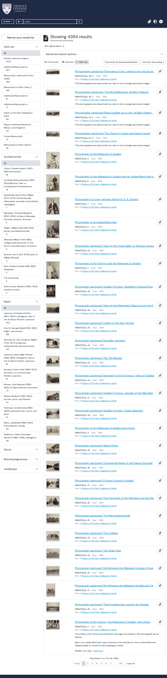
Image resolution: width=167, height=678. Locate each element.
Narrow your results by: (21, 37)
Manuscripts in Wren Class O (17, 89)
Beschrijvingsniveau (16, 459)
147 (121, 663)
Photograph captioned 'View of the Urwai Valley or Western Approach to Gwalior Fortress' (115, 245)
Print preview (52, 62)
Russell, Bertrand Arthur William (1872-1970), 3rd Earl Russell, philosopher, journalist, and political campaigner (21, 201)
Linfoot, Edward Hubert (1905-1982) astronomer (19, 171)
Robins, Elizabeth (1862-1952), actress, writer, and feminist (18, 399)
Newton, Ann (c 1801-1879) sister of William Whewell (21, 257)
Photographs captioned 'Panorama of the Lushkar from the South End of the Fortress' (115, 71)
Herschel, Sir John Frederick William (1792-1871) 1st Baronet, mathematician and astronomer (20, 344)
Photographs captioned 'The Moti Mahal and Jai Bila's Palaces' (112, 92)
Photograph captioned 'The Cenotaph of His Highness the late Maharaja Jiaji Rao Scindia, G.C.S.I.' (115, 498)
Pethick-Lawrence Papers (16, 60)
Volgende (130, 663)
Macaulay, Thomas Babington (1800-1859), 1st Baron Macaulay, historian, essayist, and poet (19, 217)
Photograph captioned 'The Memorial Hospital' (102, 515)
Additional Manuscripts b (16, 97)
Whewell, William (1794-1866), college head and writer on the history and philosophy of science (20, 244)
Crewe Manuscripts (13, 138)
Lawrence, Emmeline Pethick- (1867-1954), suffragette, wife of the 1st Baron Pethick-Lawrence (19, 318)
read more (98, 650)
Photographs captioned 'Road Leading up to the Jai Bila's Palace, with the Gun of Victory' (115, 112)
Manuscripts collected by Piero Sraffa (19, 78)
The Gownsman (11, 279)
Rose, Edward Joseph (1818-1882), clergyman (20, 269)
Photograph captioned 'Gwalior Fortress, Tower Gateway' (109, 410)
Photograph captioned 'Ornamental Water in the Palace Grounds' (114, 463)
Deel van (9, 46)
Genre (7, 449)
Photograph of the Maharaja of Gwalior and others (105, 428)
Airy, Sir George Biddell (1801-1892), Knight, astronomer (20, 331)
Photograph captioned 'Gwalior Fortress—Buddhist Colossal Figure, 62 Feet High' (115, 286)
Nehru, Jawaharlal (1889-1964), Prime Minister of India (18, 426)
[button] (149, 21)
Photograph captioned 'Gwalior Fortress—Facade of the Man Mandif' (115, 393)
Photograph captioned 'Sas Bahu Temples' (100, 340)
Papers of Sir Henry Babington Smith (18, 116)
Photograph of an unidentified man (96, 222)
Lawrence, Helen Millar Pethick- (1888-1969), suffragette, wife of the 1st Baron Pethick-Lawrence (19, 359)
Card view (68, 62)
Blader (7, 21)
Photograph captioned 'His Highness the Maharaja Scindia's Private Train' (115, 568)
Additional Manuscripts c (16, 106)
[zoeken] (50, 21)
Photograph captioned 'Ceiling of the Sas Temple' (104, 323)
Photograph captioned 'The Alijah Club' (98, 550)
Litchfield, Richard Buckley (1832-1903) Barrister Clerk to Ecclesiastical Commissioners (19, 184)
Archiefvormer (12, 156)
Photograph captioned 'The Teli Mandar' (99, 358)
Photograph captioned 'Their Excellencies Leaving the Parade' (112, 604)
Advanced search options (61, 54)
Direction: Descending (153, 62)
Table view (82, 62)
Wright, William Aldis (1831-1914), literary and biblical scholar (19, 231)
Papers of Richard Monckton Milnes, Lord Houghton (17, 128)
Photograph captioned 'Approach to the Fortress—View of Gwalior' (115, 375)
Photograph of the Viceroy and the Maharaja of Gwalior (108, 263)
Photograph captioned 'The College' (96, 533)
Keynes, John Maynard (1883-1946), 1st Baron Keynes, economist (21, 387)
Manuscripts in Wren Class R (17, 146)
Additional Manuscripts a (16, 68)
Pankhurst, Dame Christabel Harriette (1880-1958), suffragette (20, 437)
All (5, 53)
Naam (7, 301)
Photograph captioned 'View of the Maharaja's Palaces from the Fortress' (115, 305)
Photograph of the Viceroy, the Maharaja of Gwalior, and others (112, 622)
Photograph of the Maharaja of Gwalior (98, 154)
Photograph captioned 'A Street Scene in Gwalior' (104, 480)
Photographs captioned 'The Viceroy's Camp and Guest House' (113, 133)
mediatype (10, 469)
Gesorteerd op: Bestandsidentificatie (121, 62)
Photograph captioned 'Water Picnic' (97, 445)
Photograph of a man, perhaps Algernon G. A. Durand (106, 199)
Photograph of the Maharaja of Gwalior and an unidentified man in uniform (115, 176)
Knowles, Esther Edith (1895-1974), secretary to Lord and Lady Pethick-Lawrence (20, 374)
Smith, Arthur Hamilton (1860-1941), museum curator (21, 289)
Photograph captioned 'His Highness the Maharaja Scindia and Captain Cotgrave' (115, 585)
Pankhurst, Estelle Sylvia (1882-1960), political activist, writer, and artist (20, 412)
